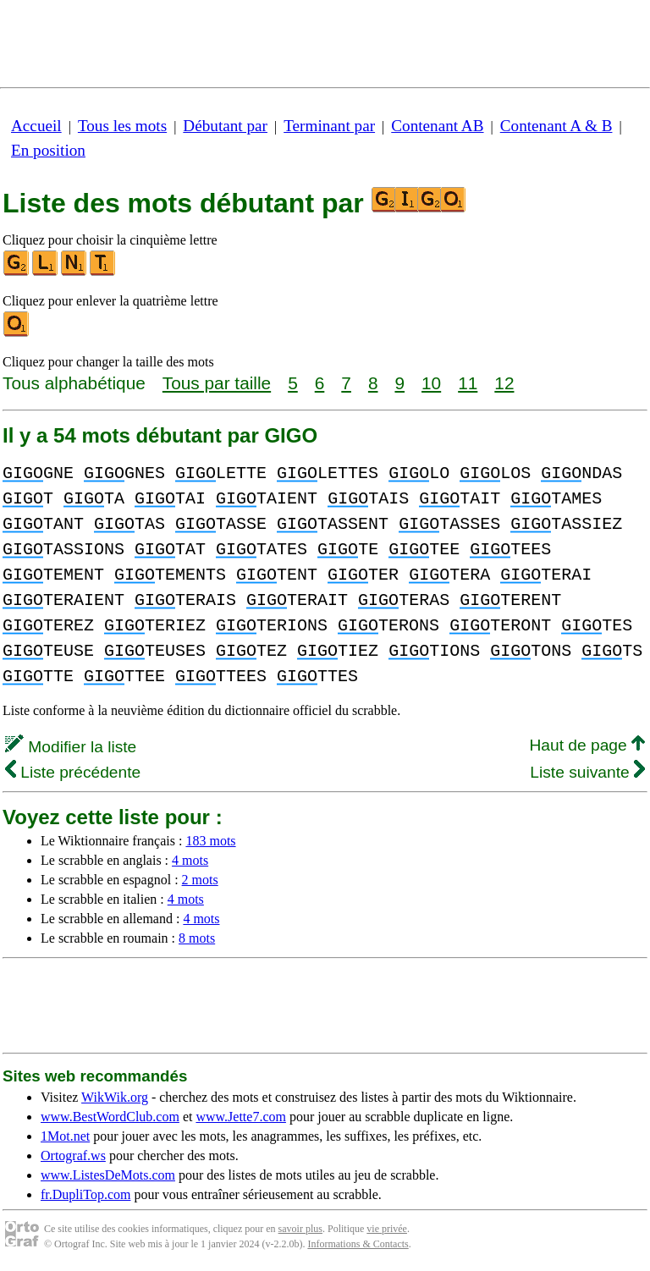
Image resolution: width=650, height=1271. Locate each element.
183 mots (210, 841)
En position (48, 150)
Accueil (36, 126)
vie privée (386, 1229)
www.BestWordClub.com (110, 1116)
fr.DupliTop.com (85, 1194)
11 (467, 383)
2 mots (200, 879)
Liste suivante (587, 772)
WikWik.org (114, 1097)
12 (504, 383)
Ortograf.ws (73, 1155)
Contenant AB (437, 126)
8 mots (197, 938)
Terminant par (329, 126)
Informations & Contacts (357, 1244)
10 (431, 383)
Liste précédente (72, 772)
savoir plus (300, 1229)
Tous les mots (122, 126)
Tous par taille (216, 383)
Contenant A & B (556, 126)
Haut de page (587, 745)
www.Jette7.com (241, 1116)
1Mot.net (65, 1136)
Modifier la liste (70, 747)
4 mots (190, 860)
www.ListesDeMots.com (108, 1175)
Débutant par (225, 126)
